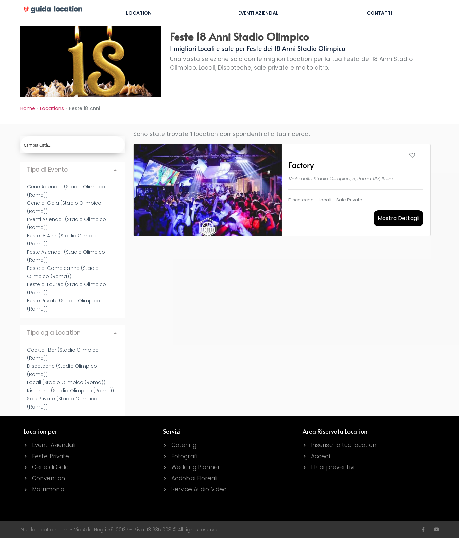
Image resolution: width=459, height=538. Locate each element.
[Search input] (73, 145)
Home (27, 108)
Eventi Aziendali (259, 12)
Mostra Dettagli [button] (398, 218)
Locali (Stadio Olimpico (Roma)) (66, 382)
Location (139, 12)
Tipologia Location (54, 332)
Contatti (379, 12)
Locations (52, 108)
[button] (72, 170)
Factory (301, 165)
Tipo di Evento (47, 169)
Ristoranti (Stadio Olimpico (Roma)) (70, 390)
